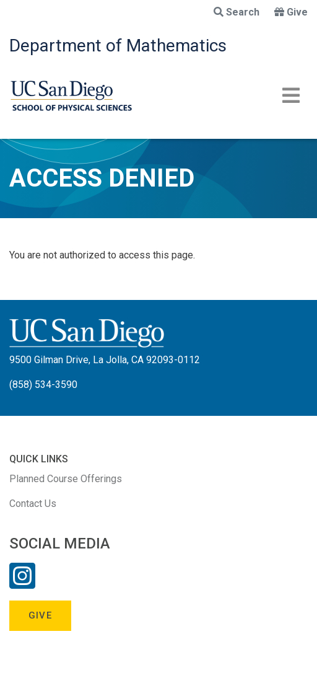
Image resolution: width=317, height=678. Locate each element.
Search (236, 12)
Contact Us (32, 503)
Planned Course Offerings (65, 479)
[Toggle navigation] (291, 95)
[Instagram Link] (22, 584)
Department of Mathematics (118, 45)
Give (291, 12)
